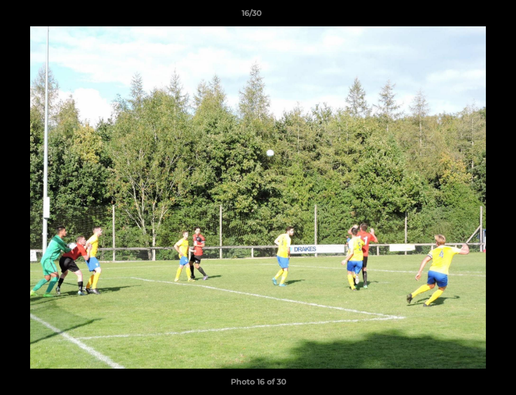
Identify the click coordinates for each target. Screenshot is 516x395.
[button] (470, 16)
